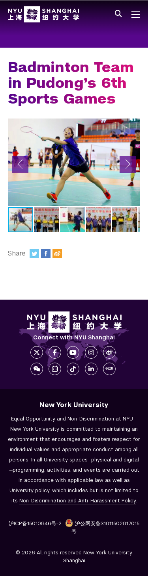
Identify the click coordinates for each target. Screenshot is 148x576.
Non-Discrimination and (77, 500)
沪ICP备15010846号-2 (35, 523)
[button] (20, 164)
